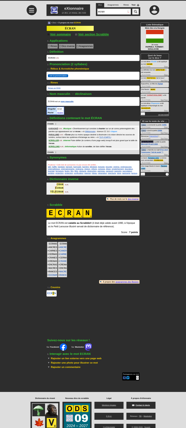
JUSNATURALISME (154, 94)
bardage (61, 167)
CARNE (63, 254)
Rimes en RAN (54, 88)
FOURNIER (158, 159)
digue (108, 169)
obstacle (82, 171)
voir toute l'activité (163, 114)
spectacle (112, 173)
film (71, 171)
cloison (87, 169)
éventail (51, 171)
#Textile (154, 61)
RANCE (63, 275)
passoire (117, 171)
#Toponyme (155, 103)
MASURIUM (145, 107)
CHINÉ (149, 64)
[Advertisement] (31, 43)
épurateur (129, 169)
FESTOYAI (151, 77)
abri (49, 167)
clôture (94, 169)
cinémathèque (54, 169)
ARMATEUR (160, 70)
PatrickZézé (153, 135)
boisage (101, 167)
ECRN (51, 294)
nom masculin (67, 101)
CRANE (63, 261)
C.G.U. (109, 416)
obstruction (91, 171)
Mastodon (148, 416)
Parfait (160, 83)
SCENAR (53, 275)
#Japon (113, 131)
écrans (60, 113)
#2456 (164, 124)
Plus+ (166, 66)
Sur (56, 347)
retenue (87, 173)
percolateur (127, 171)
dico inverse (133, 199)
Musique (67, 128)
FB (140, 416)
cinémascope (126, 167)
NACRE (63, 271)
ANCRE (63, 247)
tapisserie (126, 173)
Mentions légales (109, 405)
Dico (54, 23)
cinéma (116, 167)
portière (51, 173)
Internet (66, 140)
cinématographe (67, 169)
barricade (77, 167)
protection (69, 173)
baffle (54, 167)
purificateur (78, 173)
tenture (134, 173)
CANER (63, 250)
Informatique (70, 146)
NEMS (153, 89)
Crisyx (143, 124)
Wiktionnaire (90, 131)
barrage (69, 167)
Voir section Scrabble (92, 34)
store (119, 173)
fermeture (60, 171)
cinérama (79, 169)
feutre (67, 171)
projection (59, 173)
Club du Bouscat (147, 141)
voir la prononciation (58, 76)
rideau (94, 173)
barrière (85, 167)
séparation (102, 173)
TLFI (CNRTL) (105, 137)
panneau (101, 171)
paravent (109, 171)
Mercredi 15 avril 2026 (149, 143)
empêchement (118, 169)
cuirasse (101, 169)
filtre (76, 171)
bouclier (109, 167)
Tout (162, 80)
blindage (93, 167)
